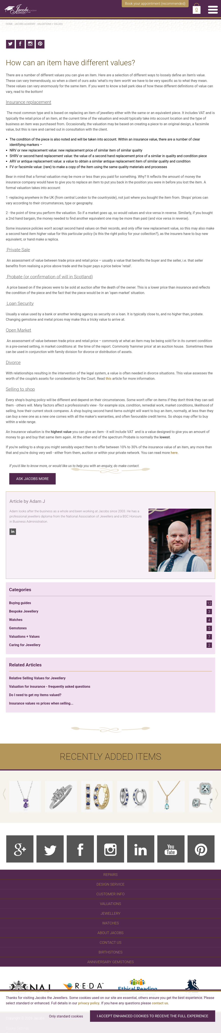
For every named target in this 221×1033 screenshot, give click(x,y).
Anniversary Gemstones (110, 962)
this (108, 379)
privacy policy (88, 1003)
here (174, 453)
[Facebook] (80, 849)
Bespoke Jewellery (110, 611)
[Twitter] (50, 849)
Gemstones (110, 628)
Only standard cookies (66, 1016)
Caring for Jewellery (110, 645)
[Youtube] (171, 849)
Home (9, 24)
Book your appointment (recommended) (155, 4)
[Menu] (213, 9)
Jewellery (110, 913)
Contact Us (110, 942)
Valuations (110, 904)
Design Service (110, 884)
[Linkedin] (140, 849)
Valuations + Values (49, 24)
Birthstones (111, 952)
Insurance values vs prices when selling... (41, 703)
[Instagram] (110, 849)
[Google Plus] (19, 849)
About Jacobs (110, 933)
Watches (110, 619)
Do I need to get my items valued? (35, 695)
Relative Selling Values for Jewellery (37, 678)
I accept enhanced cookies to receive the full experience (152, 1016)
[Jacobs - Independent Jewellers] (18, 7)
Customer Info (110, 894)
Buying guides (110, 603)
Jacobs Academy (24, 24)
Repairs (110, 874)
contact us (160, 1003)
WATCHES (110, 923)
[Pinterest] (201, 849)
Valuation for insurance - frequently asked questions (49, 686)
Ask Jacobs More (32, 479)
